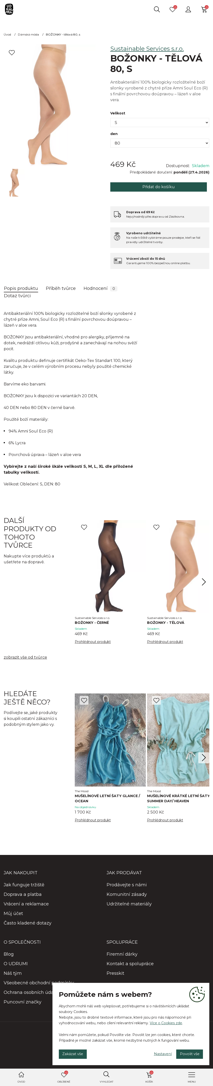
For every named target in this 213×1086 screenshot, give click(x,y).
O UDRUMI (16, 965)
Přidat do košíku (158, 187)
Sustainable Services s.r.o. (147, 48)
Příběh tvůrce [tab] (61, 288)
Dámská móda (28, 34)
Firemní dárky (122, 955)
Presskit (115, 974)
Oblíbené (63, 1077)
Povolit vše (187, 1052)
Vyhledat (106, 1081)
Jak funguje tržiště (24, 886)
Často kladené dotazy (27, 924)
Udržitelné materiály (129, 905)
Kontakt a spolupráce (130, 965)
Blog (9, 955)
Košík (149, 1077)
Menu (192, 1081)
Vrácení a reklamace (26, 905)
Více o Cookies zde (166, 1020)
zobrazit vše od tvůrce (25, 658)
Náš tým (13, 974)
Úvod (21, 1081)
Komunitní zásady (127, 896)
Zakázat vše (76, 1052)
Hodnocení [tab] (100, 288)
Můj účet (13, 915)
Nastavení (154, 1052)
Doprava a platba (23, 896)
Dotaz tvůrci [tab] (17, 295)
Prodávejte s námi (127, 886)
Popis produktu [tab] (21, 288)
